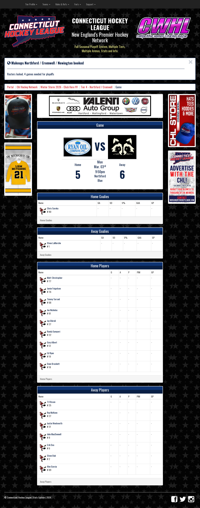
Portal (10, 87)
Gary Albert (52, 342)
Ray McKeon (52, 412)
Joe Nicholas (52, 310)
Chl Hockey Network (27, 87)
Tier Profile (31, 4)
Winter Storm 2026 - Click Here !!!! (59, 87)
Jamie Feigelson (54, 288)
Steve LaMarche (54, 243)
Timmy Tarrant (53, 299)
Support (91, 4)
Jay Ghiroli (51, 320)
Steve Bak (51, 455)
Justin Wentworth (54, 423)
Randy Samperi (53, 331)
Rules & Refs (62, 4)
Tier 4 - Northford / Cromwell (96, 87)
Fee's (77, 4)
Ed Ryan (50, 353)
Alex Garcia (52, 466)
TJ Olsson (51, 402)
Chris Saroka (52, 208)
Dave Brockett (53, 363)
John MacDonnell (54, 434)
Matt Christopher (54, 277)
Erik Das (50, 445)
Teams (46, 4)
